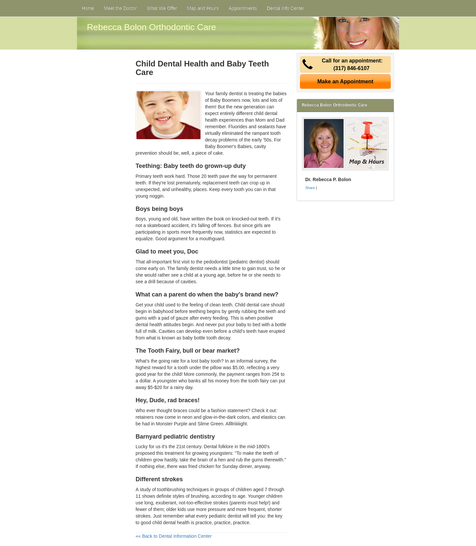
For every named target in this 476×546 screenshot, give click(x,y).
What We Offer (162, 8)
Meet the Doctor (120, 8)
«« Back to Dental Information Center (173, 536)
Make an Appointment (345, 81)
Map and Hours (203, 8)
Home (88, 8)
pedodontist (216, 261)
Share (310, 188)
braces (180, 410)
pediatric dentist (225, 516)
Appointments (243, 8)
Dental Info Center (286, 8)
